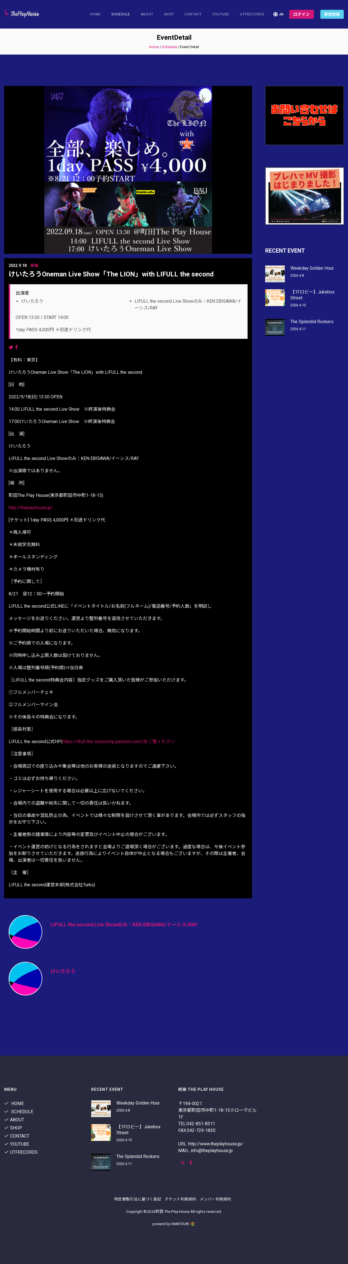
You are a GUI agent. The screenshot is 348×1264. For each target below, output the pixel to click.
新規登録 (332, 14)
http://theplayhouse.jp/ (31, 507)
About (147, 14)
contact (193, 14)
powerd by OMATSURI (174, 1223)
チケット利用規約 (180, 1199)
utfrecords (252, 14)
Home (95, 14)
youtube (220, 14)
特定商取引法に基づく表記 (137, 1199)
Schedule (169, 47)
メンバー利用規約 (215, 1199)
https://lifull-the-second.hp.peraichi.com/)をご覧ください (118, 741)
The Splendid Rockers (311, 321)
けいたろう (63, 971)
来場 (34, 265)
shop (169, 14)
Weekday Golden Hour (312, 268)
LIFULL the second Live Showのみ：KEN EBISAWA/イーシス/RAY (125, 924)
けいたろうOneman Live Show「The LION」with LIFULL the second (111, 274)
